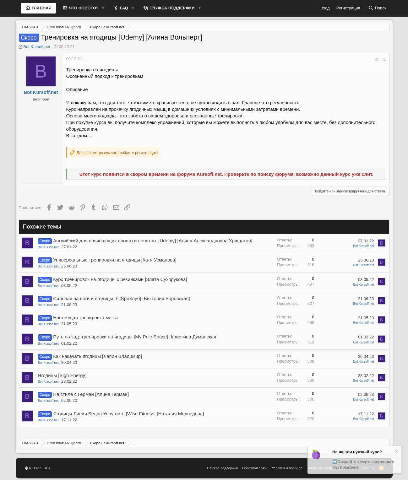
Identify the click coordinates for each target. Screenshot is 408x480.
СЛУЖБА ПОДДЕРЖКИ (171, 8)
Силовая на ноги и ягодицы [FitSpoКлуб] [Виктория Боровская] (121, 298)
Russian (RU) (37, 468)
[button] (103, 8)
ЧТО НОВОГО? (83, 8)
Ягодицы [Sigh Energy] (62, 375)
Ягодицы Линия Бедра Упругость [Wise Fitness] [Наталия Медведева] (128, 413)
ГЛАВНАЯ (41, 8)
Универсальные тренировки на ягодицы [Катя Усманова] (114, 259)
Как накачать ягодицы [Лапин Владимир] (97, 356)
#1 (384, 59)
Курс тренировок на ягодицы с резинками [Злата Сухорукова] (120, 279)
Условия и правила (287, 468)
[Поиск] (377, 8)
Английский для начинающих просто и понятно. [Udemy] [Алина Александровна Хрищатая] (152, 240)
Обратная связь (255, 468)
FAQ (123, 8)
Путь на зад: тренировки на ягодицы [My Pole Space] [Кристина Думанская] (135, 336)
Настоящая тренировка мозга (85, 317)
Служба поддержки (222, 468)
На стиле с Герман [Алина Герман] (91, 394)
